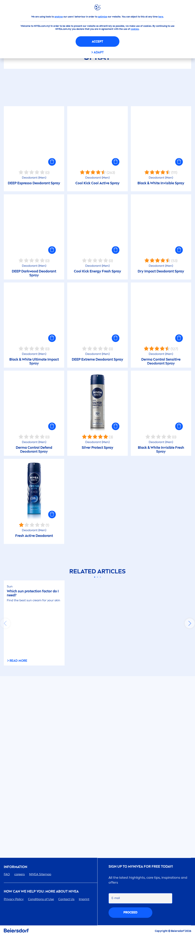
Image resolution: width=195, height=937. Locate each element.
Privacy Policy (14, 899)
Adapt (99, 52)
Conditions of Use (41, 899)
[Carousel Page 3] (100, 577)
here (160, 16)
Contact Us (66, 899)
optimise (102, 16)
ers (19, 874)
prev (5, 623)
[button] (52, 162)
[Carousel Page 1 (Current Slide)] (94, 577)
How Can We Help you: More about (41, 891)
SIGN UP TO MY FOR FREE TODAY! (141, 867)
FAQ (7, 874)
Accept (97, 41)
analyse (58, 16)
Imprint (84, 899)
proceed (130, 912)
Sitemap (40, 874)
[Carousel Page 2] (97, 577)
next (190, 623)
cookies (135, 29)
